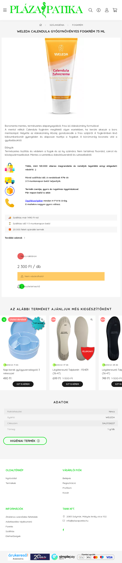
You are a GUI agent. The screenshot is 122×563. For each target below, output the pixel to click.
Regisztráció (69, 483)
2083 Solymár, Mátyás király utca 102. (86, 516)
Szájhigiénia (57, 24)
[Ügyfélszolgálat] (98, 10)
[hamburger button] (5, 10)
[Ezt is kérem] (23, 384)
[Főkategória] (40, 24)
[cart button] (115, 10)
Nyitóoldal (11, 478)
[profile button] (106, 10)
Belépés (67, 478)
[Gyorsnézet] (42, 319)
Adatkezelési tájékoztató (19, 521)
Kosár (66, 492)
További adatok (13, 237)
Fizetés (9, 526)
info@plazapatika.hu (77, 520)
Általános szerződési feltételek (22, 517)
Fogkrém (77, 24)
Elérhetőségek (13, 536)
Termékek (11, 483)
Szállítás (10, 531)
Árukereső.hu (18, 559)
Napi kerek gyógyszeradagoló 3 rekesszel (21, 371)
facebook (63, 530)
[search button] (90, 10)
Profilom (67, 488)
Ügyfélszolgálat (34, 200)
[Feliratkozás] (28, 286)
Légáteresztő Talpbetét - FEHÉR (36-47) (70, 371)
